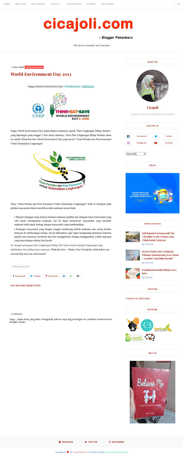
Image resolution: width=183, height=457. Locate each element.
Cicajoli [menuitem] (54, 4)
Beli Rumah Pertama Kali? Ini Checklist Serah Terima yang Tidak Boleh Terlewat (158, 237)
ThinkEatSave (72, 86)
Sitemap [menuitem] (91, 4)
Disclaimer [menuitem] (107, 4)
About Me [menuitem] (20, 4)
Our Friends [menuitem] (38, 4)
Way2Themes (80, 452)
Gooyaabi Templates (116, 452)
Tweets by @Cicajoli (138, 298)
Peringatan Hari (21, 267)
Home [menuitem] (7, 4)
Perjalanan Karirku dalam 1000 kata (159, 271)
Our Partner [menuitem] (74, 4)
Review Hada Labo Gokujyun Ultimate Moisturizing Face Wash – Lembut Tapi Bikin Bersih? (160, 255)
